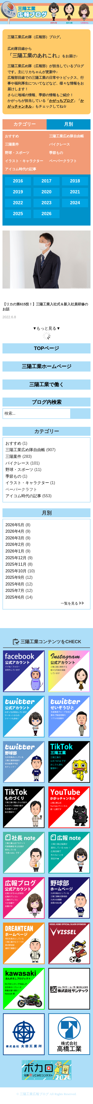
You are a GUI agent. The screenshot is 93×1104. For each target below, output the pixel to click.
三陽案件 (12, 144)
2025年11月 (16, 564)
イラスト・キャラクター (24, 161)
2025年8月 (15, 584)
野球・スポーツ (17, 153)
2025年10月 (16, 571)
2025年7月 (15, 590)
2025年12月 (16, 558)
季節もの (56, 153)
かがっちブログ (61, 101)
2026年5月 (15, 525)
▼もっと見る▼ (47, 328)
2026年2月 (15, 544)
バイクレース (59, 144)
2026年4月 (15, 531)
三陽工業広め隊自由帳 (66, 136)
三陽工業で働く (46, 384)
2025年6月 (15, 597)
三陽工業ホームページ (46, 366)
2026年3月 (15, 538)
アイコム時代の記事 (20, 169)
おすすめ (12, 136)
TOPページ (46, 348)
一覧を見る (69, 603)
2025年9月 (15, 577)
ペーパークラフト (63, 161)
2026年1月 (15, 551)
